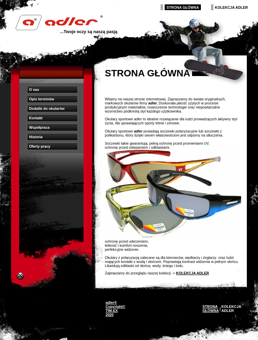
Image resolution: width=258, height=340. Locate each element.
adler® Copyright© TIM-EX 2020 (115, 308)
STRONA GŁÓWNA (182, 7)
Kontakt (36, 118)
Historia (36, 137)
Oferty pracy (39, 146)
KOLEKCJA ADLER (231, 7)
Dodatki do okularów (47, 108)
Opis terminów (41, 99)
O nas (34, 90)
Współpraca (39, 127)
